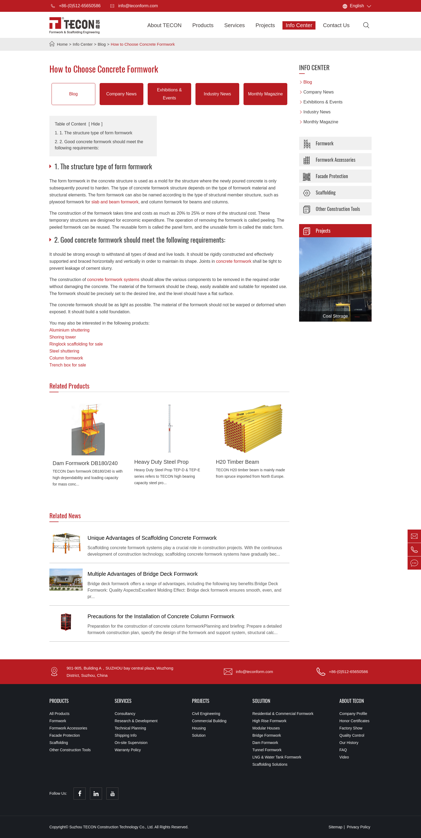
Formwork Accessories (328, 159)
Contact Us (336, 25)
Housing (199, 728)
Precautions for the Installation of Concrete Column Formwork (161, 616)
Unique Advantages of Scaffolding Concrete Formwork (152, 538)
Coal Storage (335, 316)
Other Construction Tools (330, 209)
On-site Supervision (131, 742)
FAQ (343, 750)
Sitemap (335, 827)
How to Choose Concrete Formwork (143, 44)
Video (344, 757)
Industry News (217, 94)
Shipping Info (126, 735)
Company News (121, 94)
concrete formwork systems (113, 279)
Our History (348, 742)
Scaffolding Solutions (270, 764)
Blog (102, 44)
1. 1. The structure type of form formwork (93, 133)
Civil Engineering (206, 713)
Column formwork (66, 358)
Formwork (317, 143)
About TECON (164, 25)
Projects (265, 25)
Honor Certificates (354, 721)
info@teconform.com (133, 5)
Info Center (299, 25)
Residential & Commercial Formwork (282, 713)
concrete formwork (234, 261)
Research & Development (136, 721)
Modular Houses (266, 728)
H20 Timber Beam (237, 462)
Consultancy (125, 713)
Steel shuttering (64, 351)
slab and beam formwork (115, 202)
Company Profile (353, 713)
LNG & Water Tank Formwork (276, 757)
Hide (95, 124)
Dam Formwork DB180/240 (85, 463)
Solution (199, 735)
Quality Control (351, 735)
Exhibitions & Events (169, 94)
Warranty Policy (128, 750)
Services (234, 25)
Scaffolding (318, 192)
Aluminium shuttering (69, 330)
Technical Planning (130, 728)
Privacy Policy (358, 827)
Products (202, 25)
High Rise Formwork (269, 721)
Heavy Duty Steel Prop (161, 462)
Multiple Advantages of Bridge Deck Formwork (143, 574)
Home (62, 44)
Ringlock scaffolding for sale (76, 344)
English (357, 5)
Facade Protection (324, 176)
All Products (59, 713)
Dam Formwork (265, 742)
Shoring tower (62, 337)
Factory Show (350, 728)
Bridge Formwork (266, 735)
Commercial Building (209, 721)
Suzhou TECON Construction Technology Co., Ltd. (111, 827)
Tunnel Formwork (266, 750)
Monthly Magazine (265, 94)
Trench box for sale (67, 365)
